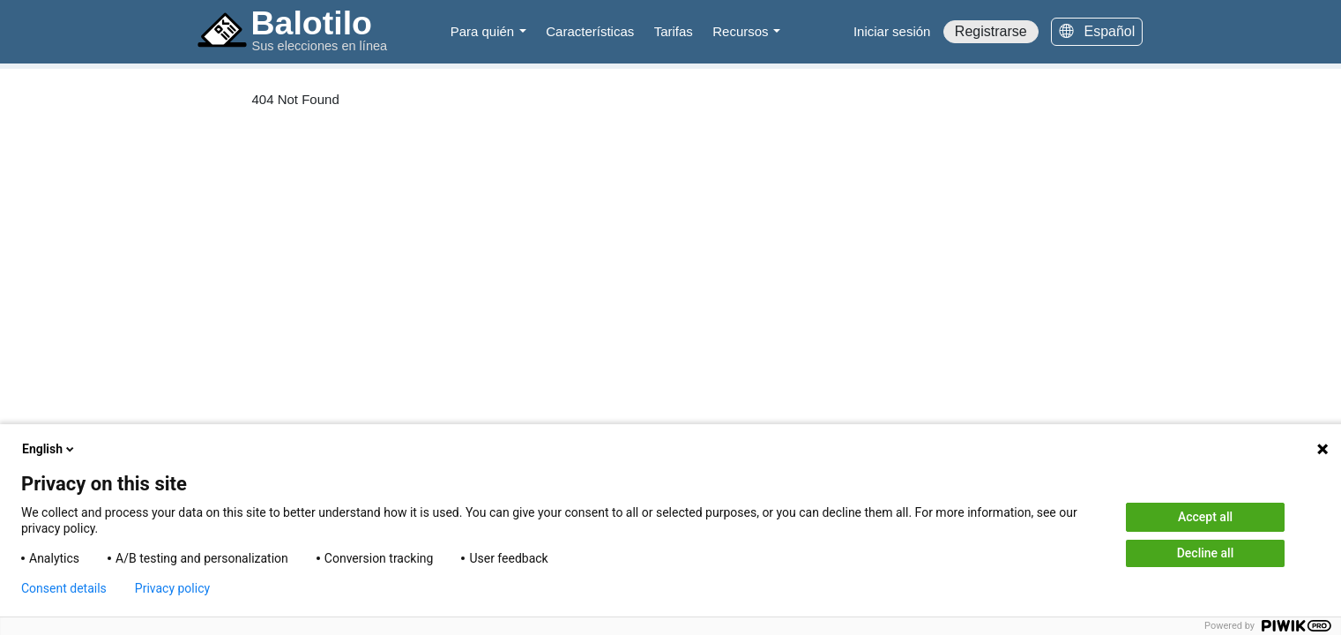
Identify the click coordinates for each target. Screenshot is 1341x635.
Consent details (64, 588)
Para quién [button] (484, 31)
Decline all (1205, 553)
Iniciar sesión (892, 31)
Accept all (1205, 517)
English (49, 449)
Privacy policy (172, 588)
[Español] (1097, 32)
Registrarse (991, 31)
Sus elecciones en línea (320, 46)
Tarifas (673, 31)
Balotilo (312, 22)
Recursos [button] (742, 31)
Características (590, 31)
